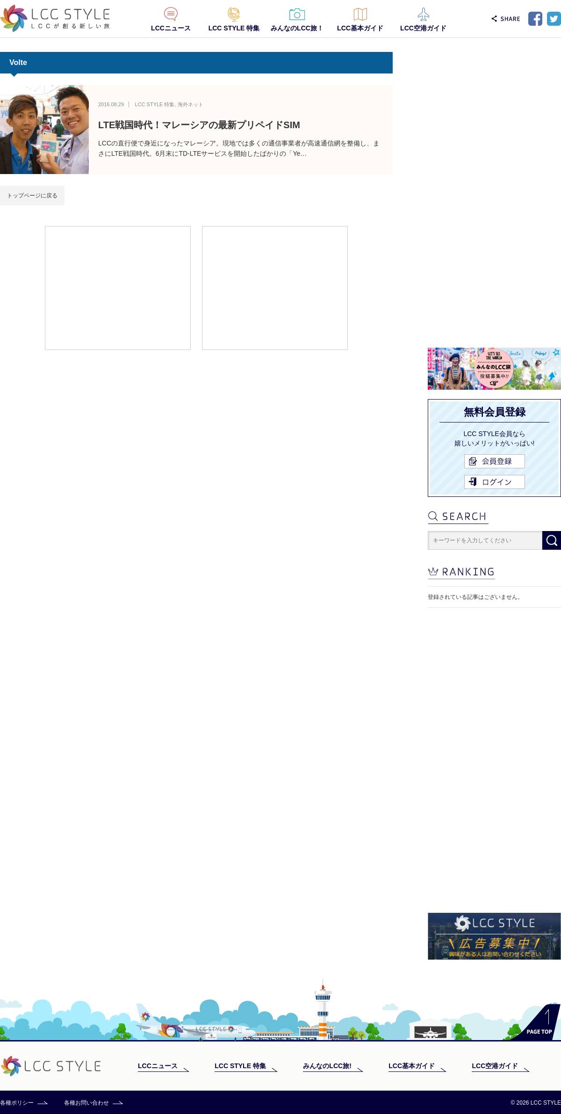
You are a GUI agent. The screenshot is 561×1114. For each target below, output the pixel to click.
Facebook (535, 19)
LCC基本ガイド (360, 28)
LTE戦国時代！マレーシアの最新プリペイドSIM (199, 125)
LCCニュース (171, 28)
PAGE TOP (535, 1022)
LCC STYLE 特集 (234, 28)
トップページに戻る (32, 195)
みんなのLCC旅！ (297, 28)
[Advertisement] (118, 287)
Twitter (554, 19)
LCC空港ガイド (423, 28)
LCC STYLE (55, 18)
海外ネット (190, 104)
